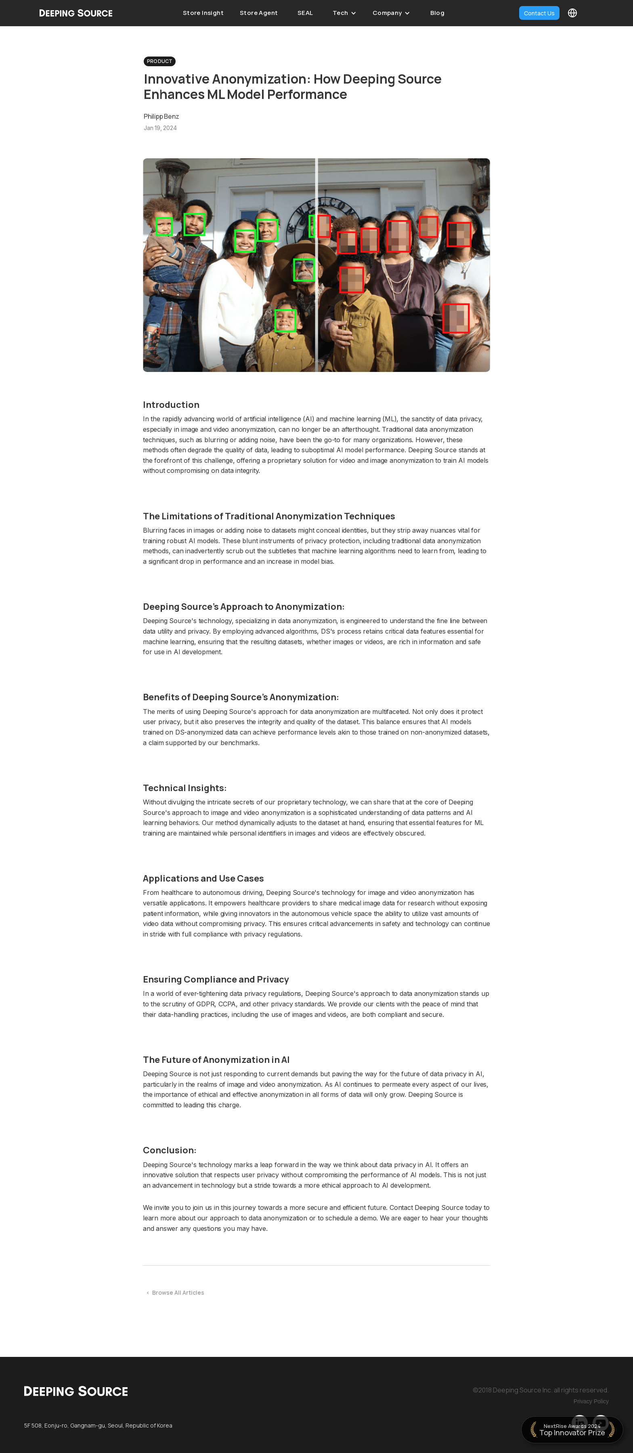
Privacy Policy (591, 1401)
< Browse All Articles (175, 1292)
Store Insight (203, 12)
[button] (345, 13)
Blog (437, 12)
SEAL (305, 12)
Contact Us (539, 13)
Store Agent (259, 12)
